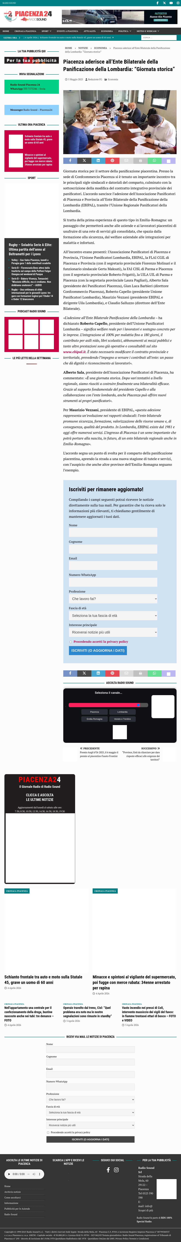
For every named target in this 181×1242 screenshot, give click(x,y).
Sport (45, 31)
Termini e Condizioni (139, 1238)
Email (73, 558)
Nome (73, 525)
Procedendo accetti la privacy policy (101, 641)
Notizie (83, 48)
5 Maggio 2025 (75, 79)
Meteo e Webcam (146, 31)
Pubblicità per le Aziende (17, 1208)
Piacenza (94, 712)
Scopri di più (145, 1210)
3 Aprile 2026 (73, 1021)
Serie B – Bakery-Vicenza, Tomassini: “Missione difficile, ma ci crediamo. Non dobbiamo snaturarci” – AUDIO (31, 281)
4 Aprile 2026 (14, 988)
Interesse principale (83, 625)
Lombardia (123, 712)
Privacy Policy (122, 1238)
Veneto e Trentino (122, 719)
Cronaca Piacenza (25, 31)
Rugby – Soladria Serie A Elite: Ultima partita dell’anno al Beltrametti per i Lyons (30, 249)
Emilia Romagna (94, 719)
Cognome (75, 541)
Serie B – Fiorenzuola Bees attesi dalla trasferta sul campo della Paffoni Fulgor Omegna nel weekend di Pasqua (31, 271)
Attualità (90, 31)
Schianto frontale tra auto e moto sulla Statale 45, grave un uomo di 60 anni (38, 139)
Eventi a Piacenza (67, 31)
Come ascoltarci (12, 1197)
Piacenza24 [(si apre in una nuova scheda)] (46, 109)
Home (6, 31)
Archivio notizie (12, 1191)
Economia (107, 31)
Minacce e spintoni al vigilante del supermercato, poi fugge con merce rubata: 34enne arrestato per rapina (134, 982)
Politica (123, 31)
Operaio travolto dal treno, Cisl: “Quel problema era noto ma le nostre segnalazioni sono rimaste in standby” (87, 1012)
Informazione (11, 1203)
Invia (42, 88)
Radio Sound (9, 3)
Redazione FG (95, 79)
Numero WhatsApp (82, 575)
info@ (149, 1206)
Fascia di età (77, 608)
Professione (77, 591)
